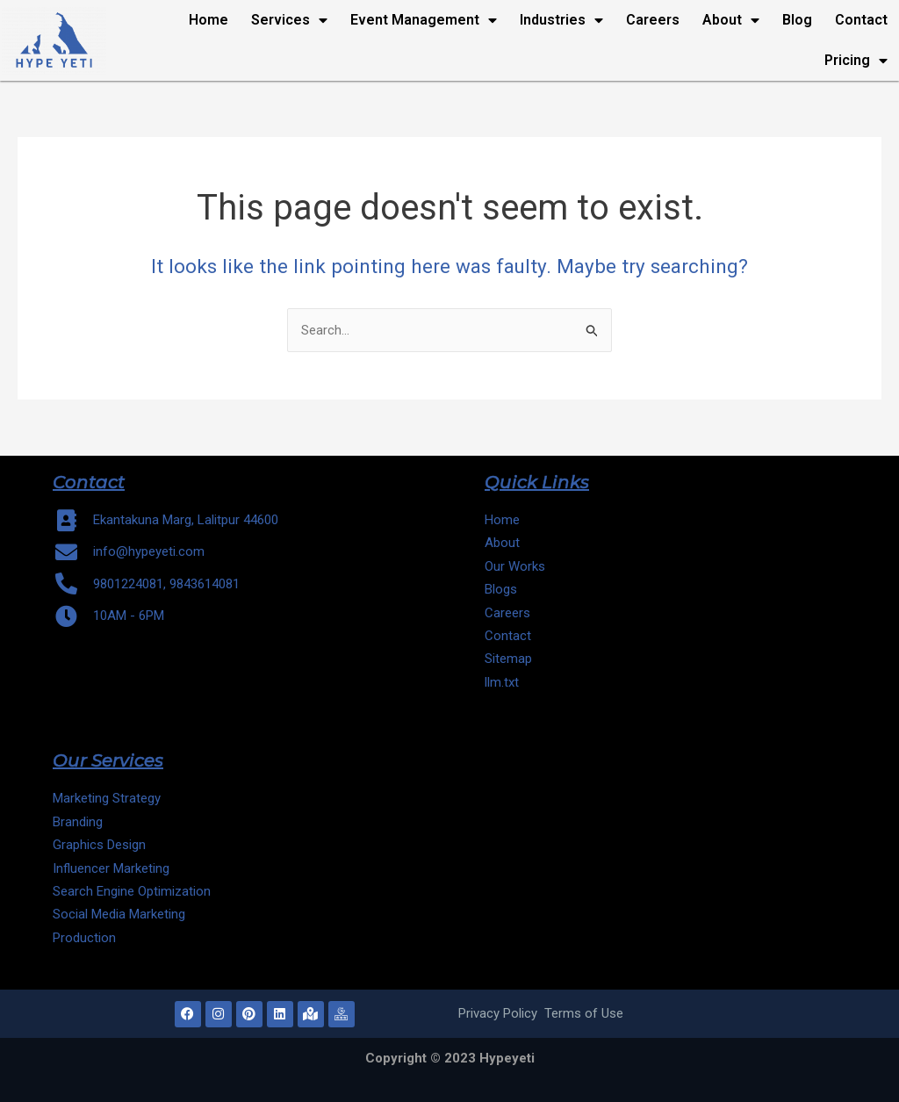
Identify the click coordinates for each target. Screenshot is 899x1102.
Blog (797, 19)
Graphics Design (99, 845)
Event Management (423, 20)
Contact (861, 19)
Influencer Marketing (111, 868)
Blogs (501, 589)
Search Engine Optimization (132, 891)
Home (208, 19)
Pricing (856, 60)
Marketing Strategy (107, 798)
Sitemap (508, 658)
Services (289, 20)
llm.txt (503, 682)
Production (84, 938)
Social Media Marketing (119, 914)
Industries (561, 20)
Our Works (515, 566)
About (730, 20)
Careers (653, 19)
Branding (78, 822)
